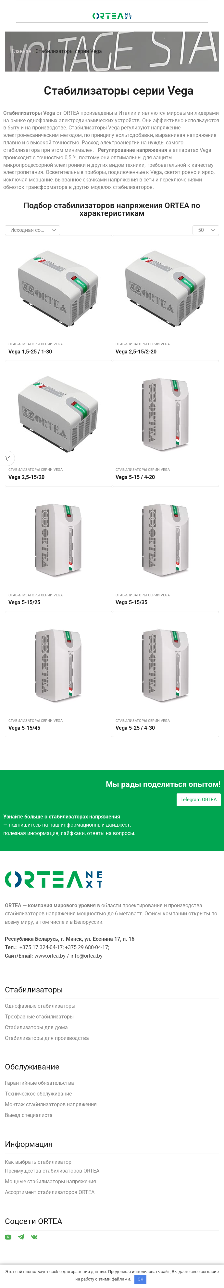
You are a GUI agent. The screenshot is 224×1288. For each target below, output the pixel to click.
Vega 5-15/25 (24, 602)
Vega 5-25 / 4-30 (135, 728)
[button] (7, 458)
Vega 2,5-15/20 (26, 477)
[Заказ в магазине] (32, 230)
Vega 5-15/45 (24, 728)
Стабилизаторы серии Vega (35, 344)
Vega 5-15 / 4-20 (135, 477)
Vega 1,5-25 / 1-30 (30, 352)
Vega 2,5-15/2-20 (136, 352)
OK (140, 1279)
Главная (21, 51)
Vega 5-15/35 (131, 602)
